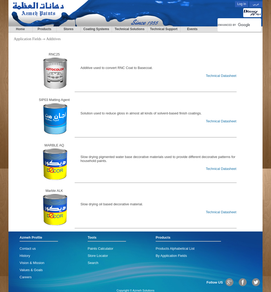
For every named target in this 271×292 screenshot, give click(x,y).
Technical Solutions (129, 29)
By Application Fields (171, 256)
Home (20, 29)
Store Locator (98, 256)
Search (93, 263)
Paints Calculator (100, 249)
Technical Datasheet (221, 76)
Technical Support (164, 29)
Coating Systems (96, 29)
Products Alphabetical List (175, 249)
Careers (26, 277)
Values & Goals (31, 270)
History (25, 256)
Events (192, 29)
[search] (234, 25)
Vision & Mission (32, 263)
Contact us (28, 249)
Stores (68, 29)
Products (44, 29)
